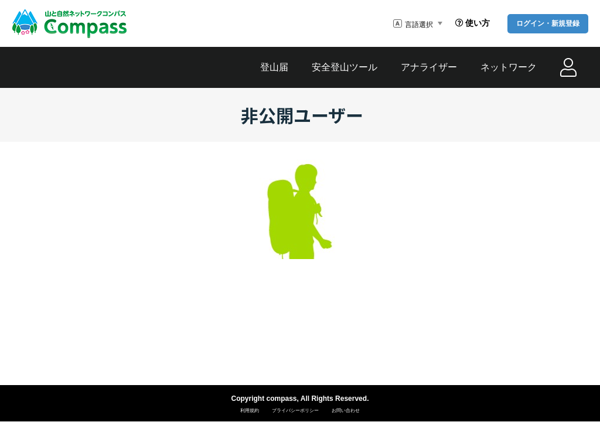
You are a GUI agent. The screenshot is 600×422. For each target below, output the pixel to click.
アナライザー (429, 67)
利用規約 (249, 410)
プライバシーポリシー (295, 410)
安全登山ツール (344, 67)
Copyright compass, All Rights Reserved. (300, 398)
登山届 (274, 67)
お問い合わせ (346, 410)
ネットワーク (508, 67)
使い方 (472, 23)
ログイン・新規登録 (547, 23)
